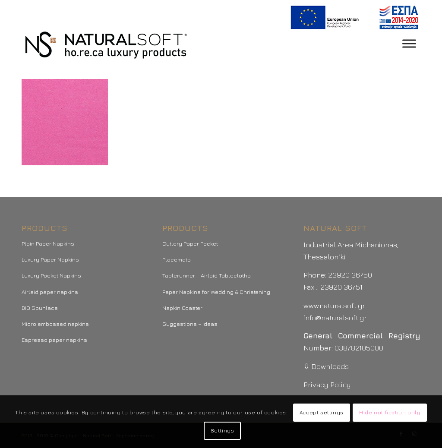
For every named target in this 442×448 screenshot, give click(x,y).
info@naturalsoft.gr (335, 317)
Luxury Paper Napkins (50, 259)
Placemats (176, 259)
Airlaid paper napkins (50, 291)
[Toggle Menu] (409, 43)
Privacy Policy (327, 384)
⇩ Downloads (326, 366)
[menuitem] (352, 17)
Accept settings (322, 412)
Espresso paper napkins (54, 339)
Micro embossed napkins (55, 323)
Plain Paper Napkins (48, 243)
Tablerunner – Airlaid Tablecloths (206, 275)
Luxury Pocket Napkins (51, 275)
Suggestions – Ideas (190, 323)
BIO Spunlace (40, 307)
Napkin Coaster (182, 307)
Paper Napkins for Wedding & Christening (216, 291)
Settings (222, 430)
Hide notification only (389, 412)
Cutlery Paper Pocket (190, 243)
